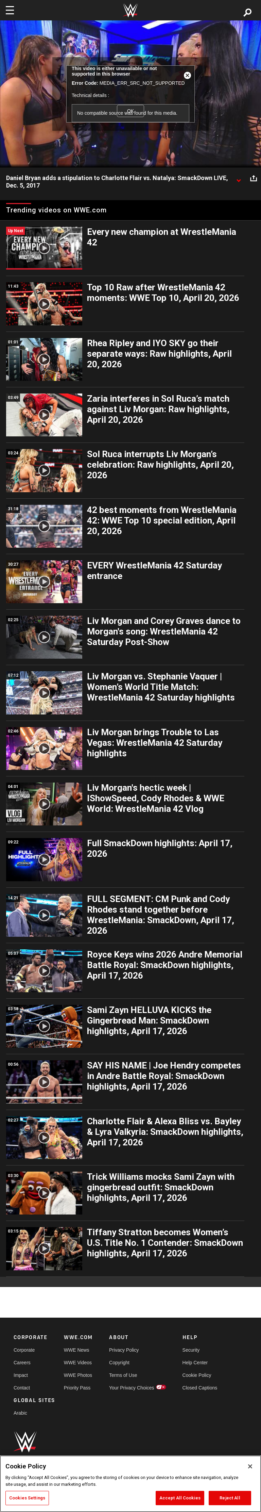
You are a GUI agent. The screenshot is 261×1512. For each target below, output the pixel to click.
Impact (21, 1375)
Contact (22, 1387)
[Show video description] (238, 178)
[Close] (250, 1466)
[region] (130, 1483)
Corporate (24, 1350)
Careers (22, 1362)
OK (130, 111)
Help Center (195, 1362)
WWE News (76, 1350)
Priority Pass (77, 1387)
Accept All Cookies (180, 1497)
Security (191, 1350)
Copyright (119, 1362)
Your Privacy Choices (131, 1387)
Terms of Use (123, 1375)
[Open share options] (253, 178)
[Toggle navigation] (10, 10)
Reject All (230, 1497)
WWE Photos (78, 1375)
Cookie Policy (196, 1375)
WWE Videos (78, 1362)
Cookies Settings (27, 1497)
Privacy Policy (124, 1350)
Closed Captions (200, 1387)
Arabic (20, 1413)
